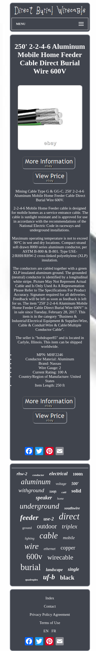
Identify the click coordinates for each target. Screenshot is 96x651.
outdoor (47, 526)
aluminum (36, 482)
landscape (54, 569)
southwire (72, 508)
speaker (44, 497)
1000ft (78, 474)
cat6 (63, 492)
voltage (61, 484)
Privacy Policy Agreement (50, 614)
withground (31, 490)
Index (49, 598)
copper (68, 548)
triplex (69, 526)
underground (39, 506)
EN (46, 631)
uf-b (49, 577)
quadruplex (31, 579)
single (73, 569)
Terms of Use (49, 623)
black (67, 577)
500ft (52, 491)
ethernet (50, 549)
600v (34, 556)
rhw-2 (22, 473)
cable (48, 535)
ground (27, 528)
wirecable (60, 557)
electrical (58, 473)
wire (31, 546)
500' (75, 483)
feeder (29, 517)
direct (69, 516)
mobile (69, 537)
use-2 (49, 518)
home (60, 498)
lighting (29, 538)
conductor (38, 474)
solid (76, 490)
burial (30, 567)
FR (53, 631)
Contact (50, 606)
